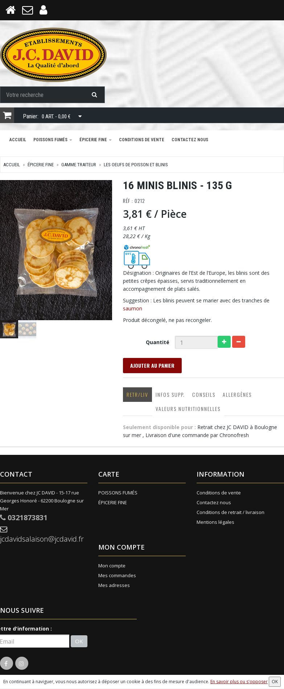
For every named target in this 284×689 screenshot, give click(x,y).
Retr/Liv (137, 394)
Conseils (203, 394)
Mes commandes (117, 575)
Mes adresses (114, 585)
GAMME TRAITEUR (78, 164)
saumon (132, 308)
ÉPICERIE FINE (95, 139)
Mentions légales (215, 522)
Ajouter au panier (152, 365)
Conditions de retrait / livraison (230, 512)
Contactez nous (190, 139)
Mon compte (111, 565)
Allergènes (237, 394)
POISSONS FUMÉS (52, 139)
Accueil (17, 139)
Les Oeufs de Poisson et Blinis (136, 164)
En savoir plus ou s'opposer (239, 681)
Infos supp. (170, 394)
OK (79, 641)
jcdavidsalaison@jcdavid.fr (42, 535)
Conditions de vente (141, 139)
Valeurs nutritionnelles (188, 408)
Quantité (157, 342)
